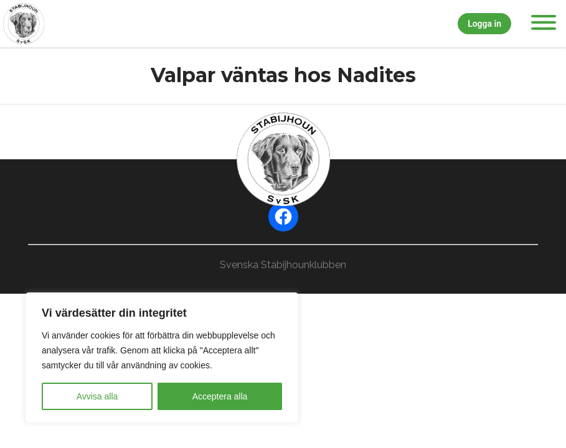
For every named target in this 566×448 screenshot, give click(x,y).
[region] (162, 357)
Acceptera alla (220, 396)
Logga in (484, 24)
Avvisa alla (97, 396)
